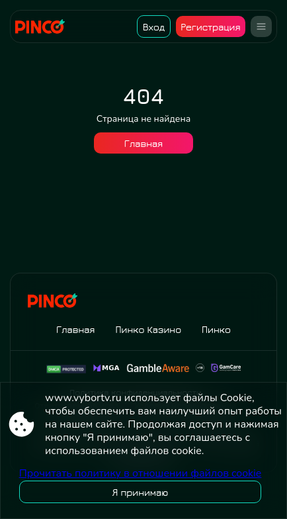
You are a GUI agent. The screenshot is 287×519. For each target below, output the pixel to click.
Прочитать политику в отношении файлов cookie (140, 473)
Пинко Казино (148, 329)
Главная (143, 143)
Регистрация (210, 26)
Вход (154, 26)
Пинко (216, 329)
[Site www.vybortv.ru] (44, 26)
